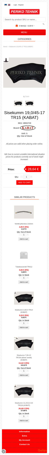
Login (15, 5)
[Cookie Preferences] (3, 451)
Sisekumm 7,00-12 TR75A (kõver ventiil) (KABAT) (24, 357)
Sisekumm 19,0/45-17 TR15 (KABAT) (21, 46)
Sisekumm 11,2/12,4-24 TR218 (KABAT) (24, 404)
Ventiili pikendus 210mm (24, 224)
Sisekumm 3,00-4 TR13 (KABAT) (24, 311)
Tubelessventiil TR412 (24, 267)
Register (21, 5)
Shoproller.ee (42, 450)
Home (5, 46)
